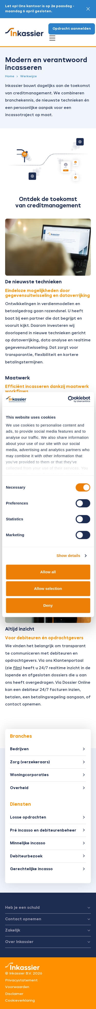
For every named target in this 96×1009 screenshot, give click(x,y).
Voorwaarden (17, 987)
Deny (48, 605)
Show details (68, 555)
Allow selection (48, 588)
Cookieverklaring (20, 1000)
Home (9, 76)
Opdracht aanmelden (71, 28)
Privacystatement (21, 980)
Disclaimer (14, 994)
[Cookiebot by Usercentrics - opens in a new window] (68, 399)
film (17, 668)
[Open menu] (52, 38)
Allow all (48, 572)
